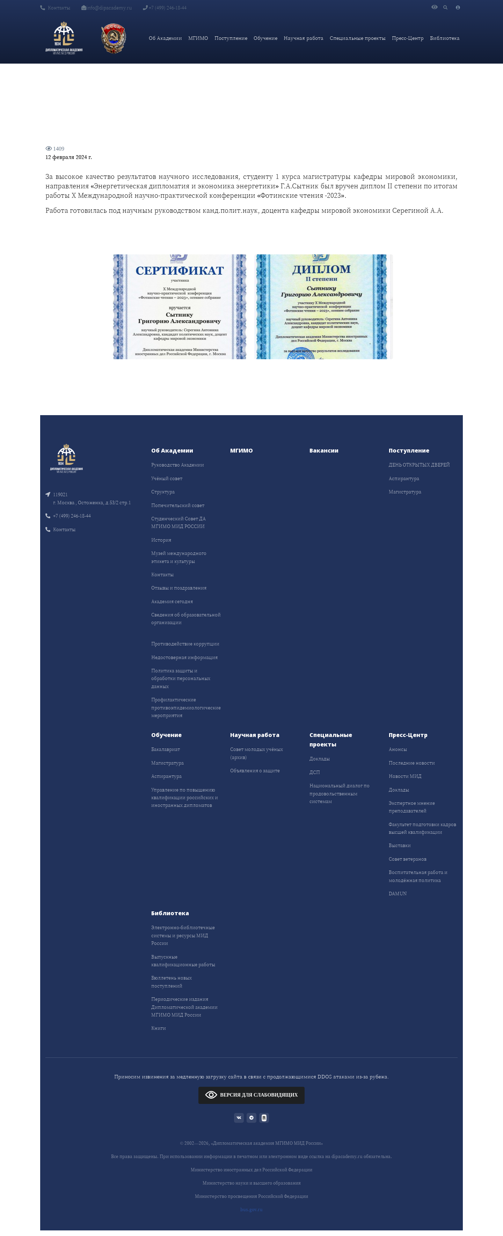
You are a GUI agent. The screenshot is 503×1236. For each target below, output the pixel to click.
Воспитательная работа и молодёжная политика (418, 876)
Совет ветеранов (408, 858)
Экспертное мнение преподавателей (412, 807)
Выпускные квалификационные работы (183, 960)
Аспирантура (404, 478)
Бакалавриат (165, 749)
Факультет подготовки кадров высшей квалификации (422, 828)
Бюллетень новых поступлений (171, 981)
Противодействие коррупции (185, 643)
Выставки (400, 845)
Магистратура (405, 491)
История (161, 539)
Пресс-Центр (408, 38)
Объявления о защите (255, 770)
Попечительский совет (177, 505)
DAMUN (398, 893)
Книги (158, 1028)
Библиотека (445, 38)
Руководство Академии (177, 464)
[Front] (66, 458)
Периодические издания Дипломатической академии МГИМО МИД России (184, 1007)
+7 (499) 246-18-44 (165, 7)
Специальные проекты (358, 38)
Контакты (55, 7)
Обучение (265, 38)
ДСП (314, 772)
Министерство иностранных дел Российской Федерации (251, 1170)
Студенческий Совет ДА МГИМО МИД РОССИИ (178, 522)
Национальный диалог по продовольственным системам (339, 793)
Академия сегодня (172, 601)
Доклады (319, 758)
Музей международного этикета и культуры (178, 557)
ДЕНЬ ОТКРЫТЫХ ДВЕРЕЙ (419, 464)
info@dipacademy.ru (106, 7)
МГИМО (198, 38)
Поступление (230, 38)
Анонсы (398, 749)
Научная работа (303, 38)
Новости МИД (405, 776)
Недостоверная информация (184, 657)
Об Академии (165, 38)
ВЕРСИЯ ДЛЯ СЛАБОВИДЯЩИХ (251, 1095)
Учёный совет (166, 478)
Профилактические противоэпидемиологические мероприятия (186, 707)
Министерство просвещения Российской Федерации (251, 1196)
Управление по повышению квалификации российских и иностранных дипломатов (184, 797)
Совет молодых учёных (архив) (256, 753)
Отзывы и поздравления (178, 587)
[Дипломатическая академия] (64, 38)
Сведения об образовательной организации (186, 618)
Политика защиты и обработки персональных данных (180, 678)
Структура (163, 491)
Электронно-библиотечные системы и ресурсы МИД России (183, 935)
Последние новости (412, 762)
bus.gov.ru (251, 1210)
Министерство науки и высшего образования (252, 1183)
